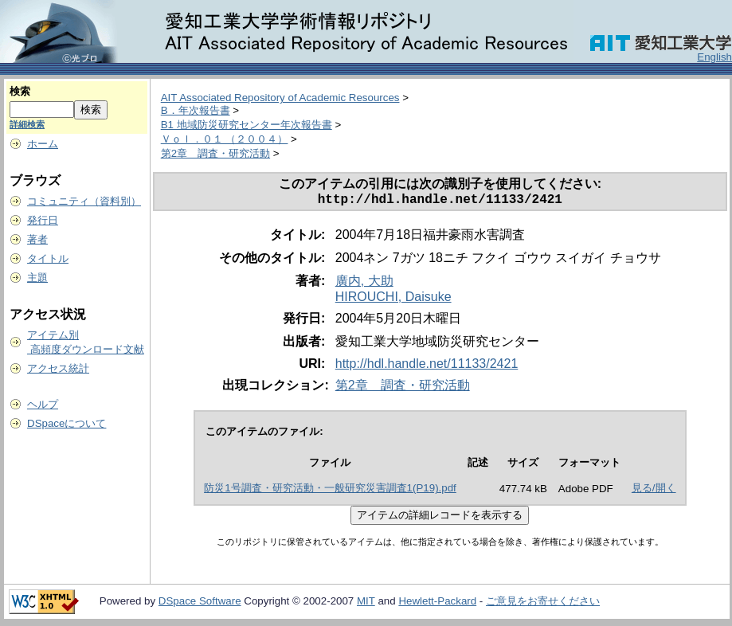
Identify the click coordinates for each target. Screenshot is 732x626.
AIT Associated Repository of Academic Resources (280, 98)
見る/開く (654, 491)
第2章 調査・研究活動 (215, 153)
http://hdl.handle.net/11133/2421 (427, 367)
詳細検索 (27, 124)
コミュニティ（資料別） (84, 201)
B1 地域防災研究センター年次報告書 (246, 125)
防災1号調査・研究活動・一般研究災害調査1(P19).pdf (330, 491)
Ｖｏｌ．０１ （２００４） (224, 139)
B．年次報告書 (195, 110)
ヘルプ (42, 404)
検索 (20, 91)
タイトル (48, 258)
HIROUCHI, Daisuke (393, 300)
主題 (37, 278)
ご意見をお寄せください (543, 604)
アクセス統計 (58, 368)
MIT (366, 604)
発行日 (42, 220)
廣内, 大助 (364, 284)
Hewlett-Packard (437, 604)
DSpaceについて (66, 423)
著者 (37, 239)
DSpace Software (200, 604)
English (714, 57)
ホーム (42, 144)
